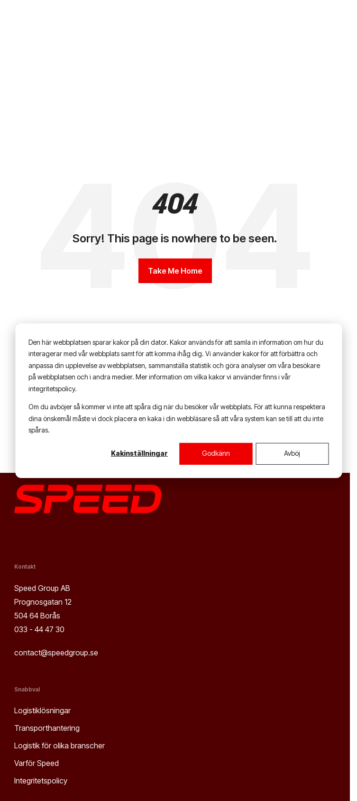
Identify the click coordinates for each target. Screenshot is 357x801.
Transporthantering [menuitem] (47, 728)
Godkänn (216, 453)
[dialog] (178, 400)
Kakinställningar (139, 453)
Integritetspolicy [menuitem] (40, 780)
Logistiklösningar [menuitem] (42, 710)
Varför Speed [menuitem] (36, 763)
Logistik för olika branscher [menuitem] (59, 745)
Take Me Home (175, 271)
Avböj (292, 453)
